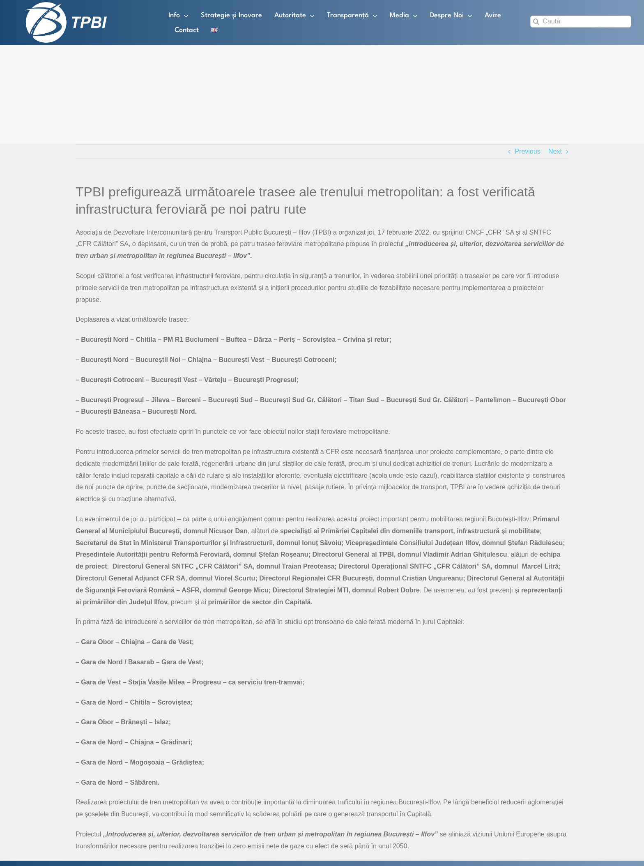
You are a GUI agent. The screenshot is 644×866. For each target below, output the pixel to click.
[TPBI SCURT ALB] (66, 5)
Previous (527, 151)
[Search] (536, 22)
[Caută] (580, 22)
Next (555, 151)
